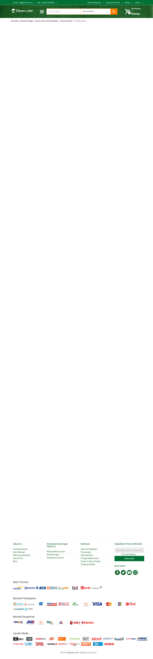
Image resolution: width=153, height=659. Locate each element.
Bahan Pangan (26, 21)
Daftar (137, 3)
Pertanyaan (86, 552)
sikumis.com (73, 652)
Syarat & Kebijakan (89, 549)
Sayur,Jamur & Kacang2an (46, 21)
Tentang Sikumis (20, 549)
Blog (15, 561)
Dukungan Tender (113, 3)
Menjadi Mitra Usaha (56, 551)
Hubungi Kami (87, 555)
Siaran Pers (18, 558)
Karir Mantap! (19, 552)
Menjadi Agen (53, 555)
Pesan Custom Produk (90, 561)
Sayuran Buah (66, 21)
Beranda (15, 21)
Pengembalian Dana (90, 558)
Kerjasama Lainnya (55, 558)
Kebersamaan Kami (21, 555)
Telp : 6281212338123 (46, 3)
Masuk (127, 3)
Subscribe (129, 558)
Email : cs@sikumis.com (23, 3)
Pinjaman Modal (88, 564)
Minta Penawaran (94, 3)
